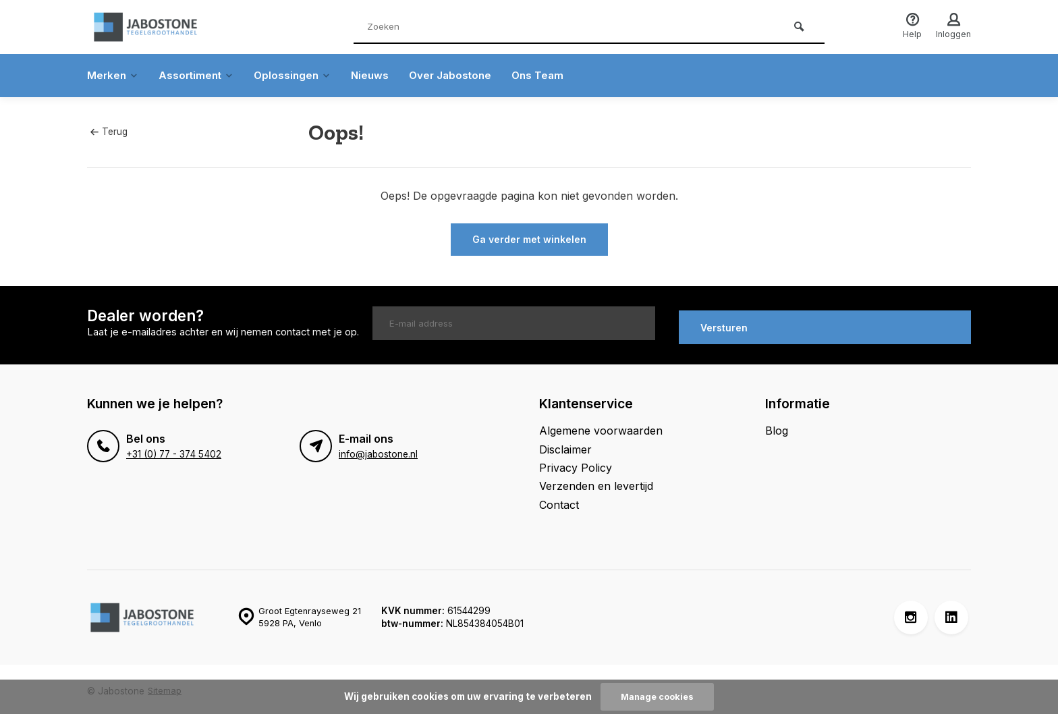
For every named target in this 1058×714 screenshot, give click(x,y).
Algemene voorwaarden (601, 426)
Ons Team (551, 75)
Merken (113, 75)
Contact (559, 500)
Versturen (724, 323)
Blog (776, 426)
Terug (108, 131)
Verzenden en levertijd (596, 482)
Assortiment (200, 75)
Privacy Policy (575, 463)
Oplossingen (299, 75)
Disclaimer (565, 444)
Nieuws (378, 75)
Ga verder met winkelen (529, 239)
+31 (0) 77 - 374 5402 (172, 450)
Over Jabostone (461, 75)
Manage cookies (657, 696)
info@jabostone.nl (378, 450)
